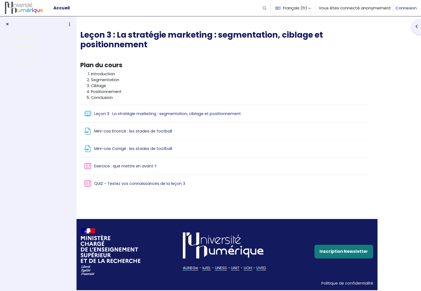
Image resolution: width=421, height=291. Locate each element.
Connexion (406, 8)
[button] (265, 8)
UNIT (255, 268)
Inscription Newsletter (364, 252)
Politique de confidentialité (366, 284)
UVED (282, 268)
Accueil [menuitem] (61, 8)
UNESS (241, 268)
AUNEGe (210, 268)
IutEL (226, 268)
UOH (268, 268)
